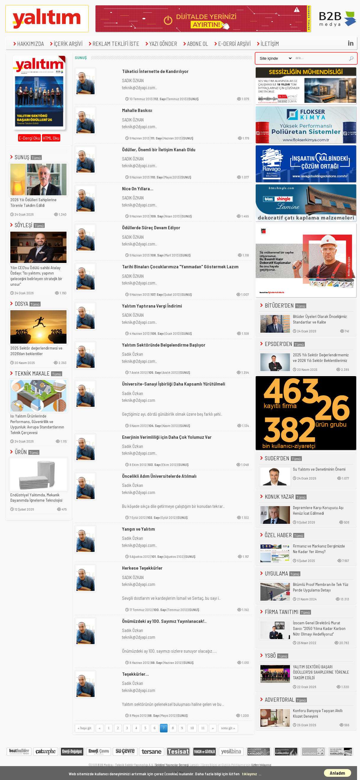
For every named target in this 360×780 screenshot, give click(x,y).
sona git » (228, 728)
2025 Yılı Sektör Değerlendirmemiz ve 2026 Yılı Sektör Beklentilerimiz (320, 357)
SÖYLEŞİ (27, 225)
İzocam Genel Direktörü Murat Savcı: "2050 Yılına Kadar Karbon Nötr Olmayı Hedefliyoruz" (319, 628)
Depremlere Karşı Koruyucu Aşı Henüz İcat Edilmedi (318, 510)
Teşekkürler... (135, 674)
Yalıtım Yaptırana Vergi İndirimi (152, 305)
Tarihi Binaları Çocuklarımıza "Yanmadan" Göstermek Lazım (180, 266)
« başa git (84, 728)
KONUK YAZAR (283, 496)
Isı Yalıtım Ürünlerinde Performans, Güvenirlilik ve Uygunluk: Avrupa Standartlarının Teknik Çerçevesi (37, 424)
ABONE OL (195, 43)
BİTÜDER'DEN (283, 305)
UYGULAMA (280, 573)
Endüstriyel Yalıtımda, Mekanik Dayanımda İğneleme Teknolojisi (36, 498)
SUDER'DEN (280, 458)
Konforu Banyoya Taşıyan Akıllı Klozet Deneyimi (318, 713)
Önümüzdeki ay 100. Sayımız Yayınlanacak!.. (164, 621)
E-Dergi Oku (29, 138)
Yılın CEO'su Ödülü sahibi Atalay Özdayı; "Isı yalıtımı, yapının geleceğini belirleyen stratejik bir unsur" (36, 276)
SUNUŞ (25, 157)
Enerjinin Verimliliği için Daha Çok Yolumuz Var (167, 437)
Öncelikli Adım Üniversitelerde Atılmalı (159, 476)
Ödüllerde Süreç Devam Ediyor (151, 227)
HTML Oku (51, 138)
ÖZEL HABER (281, 535)
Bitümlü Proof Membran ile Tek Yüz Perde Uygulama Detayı (320, 587)
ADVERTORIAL (283, 699)
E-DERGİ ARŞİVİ (232, 43)
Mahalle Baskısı (137, 110)
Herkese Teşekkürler (142, 568)
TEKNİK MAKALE (35, 373)
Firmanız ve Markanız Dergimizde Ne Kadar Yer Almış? (319, 549)
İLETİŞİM (267, 43)
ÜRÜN (24, 451)
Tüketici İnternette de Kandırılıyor (155, 71)
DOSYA (25, 303)
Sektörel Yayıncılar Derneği (172, 765)
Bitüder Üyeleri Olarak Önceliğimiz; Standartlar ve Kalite (320, 319)
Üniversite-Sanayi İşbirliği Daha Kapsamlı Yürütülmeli (173, 383)
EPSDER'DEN (282, 343)
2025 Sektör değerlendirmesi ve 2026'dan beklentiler (36, 351)
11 (203, 728)
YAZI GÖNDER (160, 43)
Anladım (337, 773)
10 (192, 728)
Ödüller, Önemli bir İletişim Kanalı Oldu (158, 149)
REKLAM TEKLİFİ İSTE (113, 43)
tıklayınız (249, 773)
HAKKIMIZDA (28, 43)
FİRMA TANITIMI (285, 611)
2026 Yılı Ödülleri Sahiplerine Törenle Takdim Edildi (33, 202)
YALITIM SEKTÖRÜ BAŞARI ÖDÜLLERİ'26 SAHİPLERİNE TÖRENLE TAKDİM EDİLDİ (321, 672)
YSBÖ (273, 655)
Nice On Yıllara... (137, 188)
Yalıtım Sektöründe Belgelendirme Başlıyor (163, 344)
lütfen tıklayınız (261, 765)
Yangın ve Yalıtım (138, 529)
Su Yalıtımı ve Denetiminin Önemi (319, 469)
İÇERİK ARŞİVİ (65, 43)
